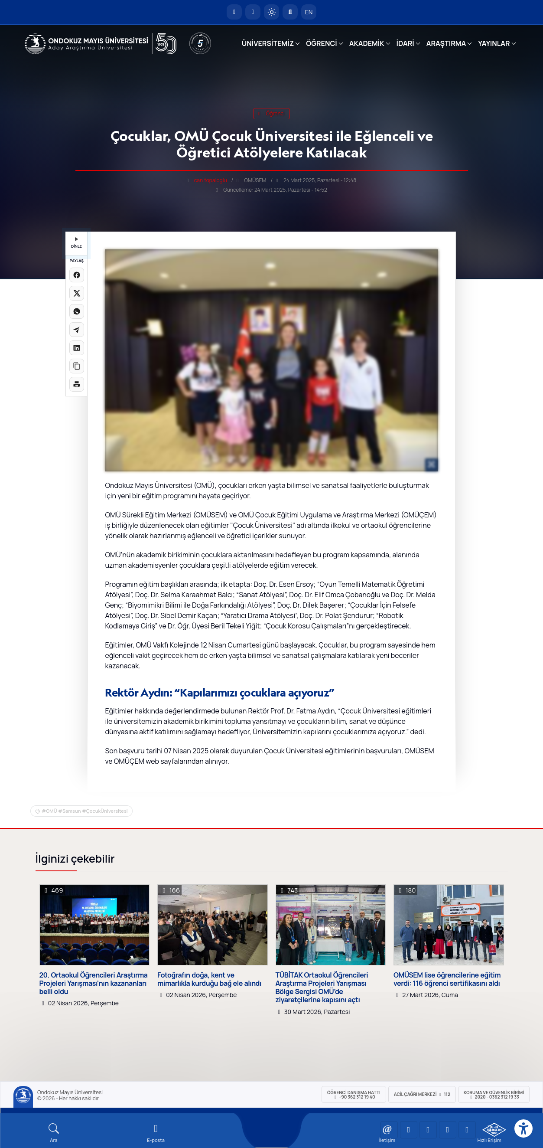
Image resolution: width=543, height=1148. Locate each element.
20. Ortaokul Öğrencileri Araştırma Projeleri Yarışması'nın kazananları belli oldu (93, 983)
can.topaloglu (210, 180)
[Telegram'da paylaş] (76, 329)
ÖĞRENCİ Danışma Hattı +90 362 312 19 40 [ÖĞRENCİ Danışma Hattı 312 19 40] (353, 1094)
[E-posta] (252, 12)
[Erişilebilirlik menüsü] (523, 1128)
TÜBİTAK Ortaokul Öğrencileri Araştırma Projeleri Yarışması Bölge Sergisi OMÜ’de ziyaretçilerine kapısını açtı (322, 987)
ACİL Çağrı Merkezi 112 (422, 1094)
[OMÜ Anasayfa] (234, 12)
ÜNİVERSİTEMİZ (268, 43)
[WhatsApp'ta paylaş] (76, 311)
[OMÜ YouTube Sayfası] (389, 1129)
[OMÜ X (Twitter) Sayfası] (447, 1129)
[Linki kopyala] (76, 366)
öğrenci (271, 113)
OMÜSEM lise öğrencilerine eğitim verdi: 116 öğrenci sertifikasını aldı (447, 979)
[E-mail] (156, 1133)
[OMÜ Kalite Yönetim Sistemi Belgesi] (494, 1129)
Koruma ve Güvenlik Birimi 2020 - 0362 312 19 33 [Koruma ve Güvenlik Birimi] (494, 1094)
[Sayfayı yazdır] (76, 384)
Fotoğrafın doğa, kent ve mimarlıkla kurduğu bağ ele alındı (209, 979)
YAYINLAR (494, 43)
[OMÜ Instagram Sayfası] (428, 1129)
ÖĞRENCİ (321, 43)
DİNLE (76, 243)
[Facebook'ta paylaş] (76, 275)
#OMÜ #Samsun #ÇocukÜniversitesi (85, 811)
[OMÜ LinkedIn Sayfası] (408, 1129)
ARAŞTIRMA (446, 43)
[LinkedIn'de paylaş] (76, 347)
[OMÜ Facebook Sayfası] (467, 1129)
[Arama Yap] (290, 12)
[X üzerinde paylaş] (76, 293)
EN (309, 12)
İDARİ (405, 43)
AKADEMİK (366, 43)
